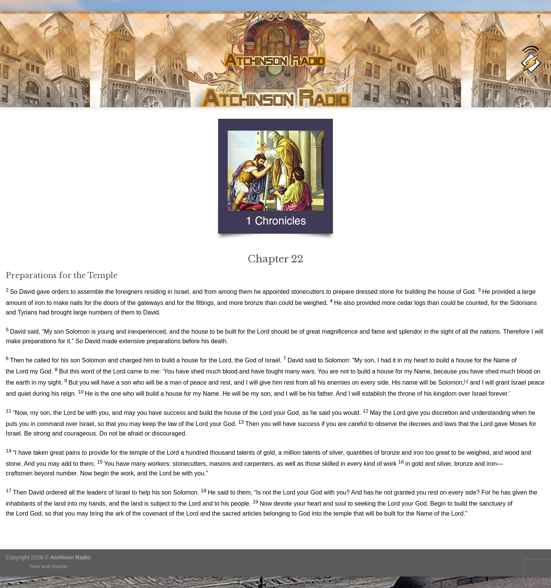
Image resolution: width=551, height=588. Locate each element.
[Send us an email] (32, 59)
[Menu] (10, 59)
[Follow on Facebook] (23, 59)
